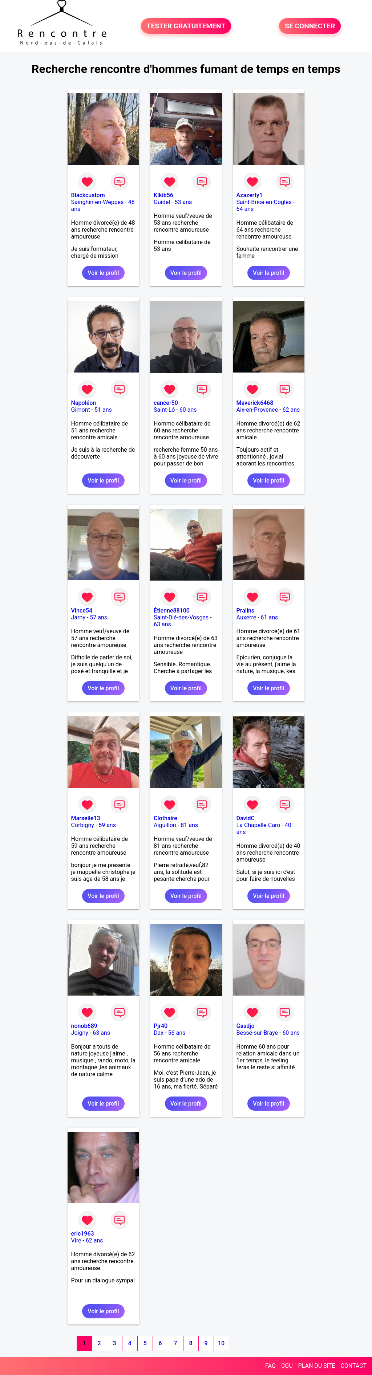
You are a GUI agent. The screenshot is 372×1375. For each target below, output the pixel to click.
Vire (76, 1240)
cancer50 (166, 402)
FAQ (270, 1365)
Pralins (245, 610)
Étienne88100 (172, 610)
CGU (287, 1365)
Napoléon (83, 402)
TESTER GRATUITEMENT (186, 26)
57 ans (98, 617)
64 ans (245, 209)
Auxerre (246, 617)
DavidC (245, 818)
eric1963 (82, 1233)
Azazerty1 (249, 195)
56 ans (177, 1032)
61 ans (269, 617)
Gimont (80, 409)
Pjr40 (160, 1025)
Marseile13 (85, 818)
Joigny (79, 1032)
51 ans (103, 409)
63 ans (162, 624)
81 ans (189, 825)
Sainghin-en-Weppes (97, 202)
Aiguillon (165, 825)
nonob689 (84, 1025)
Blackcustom (88, 195)
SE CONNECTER (310, 26)
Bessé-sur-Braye (257, 1032)
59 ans (107, 825)
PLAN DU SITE (316, 1365)
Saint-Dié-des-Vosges (181, 617)
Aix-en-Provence (257, 409)
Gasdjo (245, 1025)
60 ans (188, 409)
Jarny (78, 617)
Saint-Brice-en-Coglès (264, 202)
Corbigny (82, 825)
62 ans (291, 409)
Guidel (162, 202)
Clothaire (165, 818)
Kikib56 (163, 195)
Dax (158, 1032)
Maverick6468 (255, 402)
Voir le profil (103, 272)
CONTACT (353, 1365)
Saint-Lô (164, 409)
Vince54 (81, 610)
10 (221, 1343)
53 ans (183, 202)
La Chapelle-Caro (258, 825)
